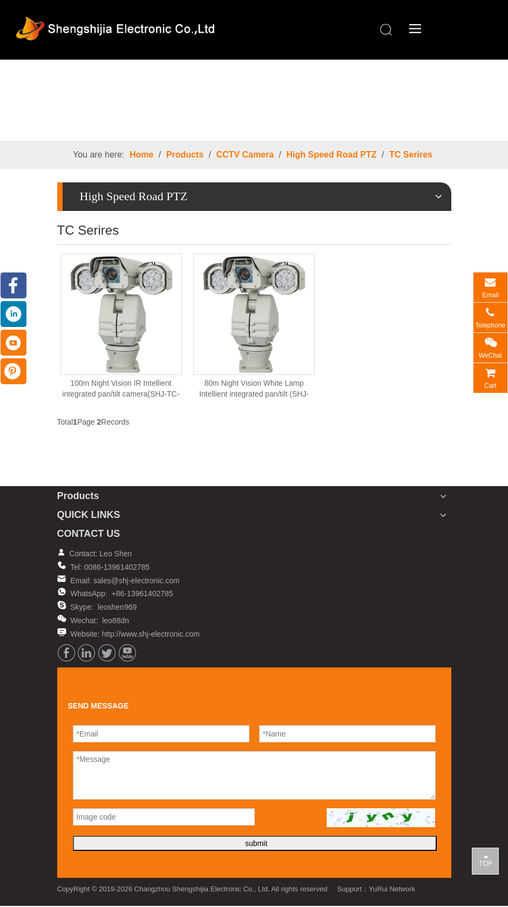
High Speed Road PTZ (331, 154)
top (485, 860)
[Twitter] (107, 653)
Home (141, 154)
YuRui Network (392, 889)
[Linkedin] (86, 653)
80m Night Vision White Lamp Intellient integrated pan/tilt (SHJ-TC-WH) (254, 389)
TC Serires (410, 154)
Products (185, 154)
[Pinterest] (13, 371)
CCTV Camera (245, 154)
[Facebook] (66, 653)
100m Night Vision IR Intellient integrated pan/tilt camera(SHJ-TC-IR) (120, 389)
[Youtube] (127, 653)
